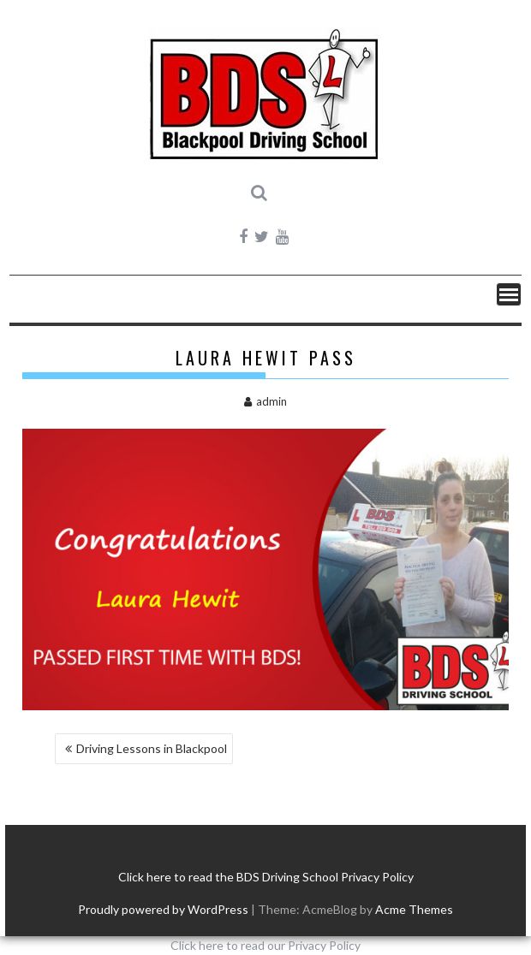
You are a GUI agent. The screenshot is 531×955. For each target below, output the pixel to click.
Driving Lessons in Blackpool (151, 748)
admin (265, 401)
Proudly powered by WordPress (163, 909)
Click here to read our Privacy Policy (265, 945)
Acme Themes (414, 909)
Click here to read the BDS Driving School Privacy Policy (266, 876)
